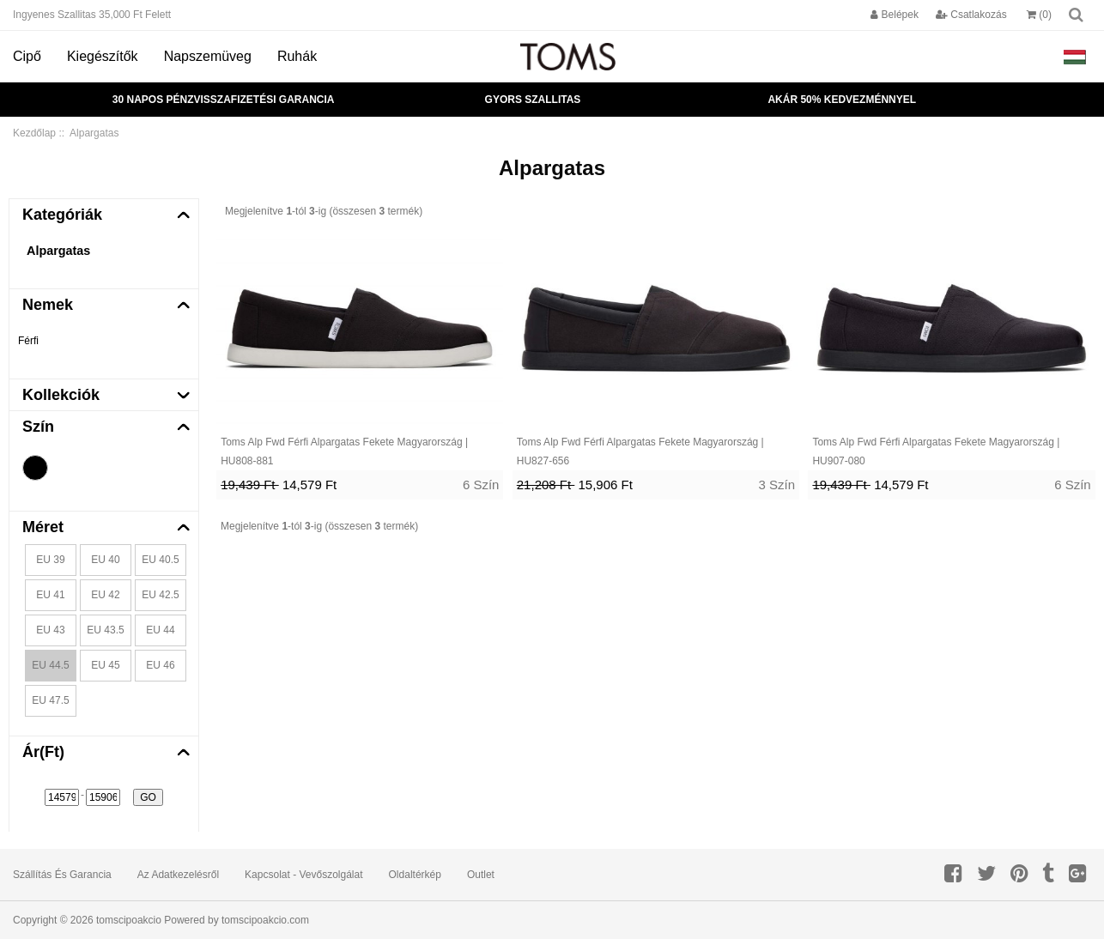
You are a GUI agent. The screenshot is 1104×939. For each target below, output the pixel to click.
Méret (43, 527)
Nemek (47, 304)
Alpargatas (58, 250)
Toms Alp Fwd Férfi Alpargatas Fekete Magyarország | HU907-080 (935, 451)
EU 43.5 (105, 630)
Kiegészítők (102, 56)
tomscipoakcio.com (265, 920)
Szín (38, 426)
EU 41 (50, 595)
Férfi (28, 341)
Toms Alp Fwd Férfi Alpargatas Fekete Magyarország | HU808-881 (344, 451)
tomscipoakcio (128, 920)
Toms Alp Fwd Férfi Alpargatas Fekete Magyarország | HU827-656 (640, 451)
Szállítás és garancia (62, 875)
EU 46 (160, 665)
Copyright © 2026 (54, 920)
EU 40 (105, 560)
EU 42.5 (160, 595)
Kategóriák (62, 214)
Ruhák (297, 56)
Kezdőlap (34, 133)
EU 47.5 (50, 700)
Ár (43, 751)
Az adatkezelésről (178, 875)
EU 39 (50, 560)
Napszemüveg (208, 56)
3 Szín (777, 484)
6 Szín (481, 484)
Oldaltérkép (415, 875)
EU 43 (50, 630)
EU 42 (105, 595)
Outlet (480, 875)
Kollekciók (61, 394)
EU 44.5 (50, 665)
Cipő (27, 56)
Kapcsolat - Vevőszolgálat (303, 875)
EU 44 (160, 630)
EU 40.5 (160, 560)
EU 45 (105, 665)
